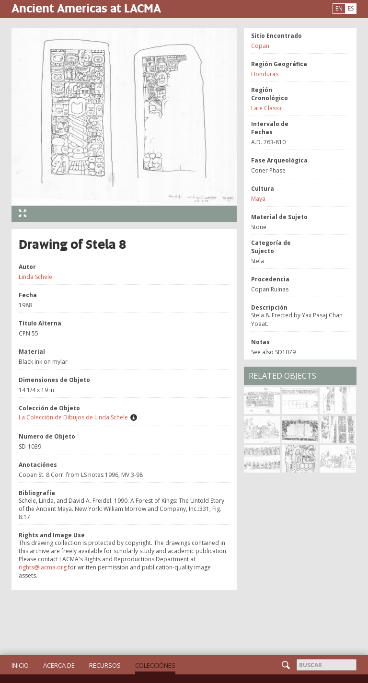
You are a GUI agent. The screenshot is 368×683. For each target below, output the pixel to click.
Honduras (264, 74)
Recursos (105, 665)
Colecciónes (155, 665)
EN (339, 8)
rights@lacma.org (43, 567)
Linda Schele (35, 277)
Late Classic (267, 108)
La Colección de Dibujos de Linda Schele (73, 417)
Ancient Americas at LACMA (86, 8)
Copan (260, 46)
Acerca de (59, 665)
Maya (258, 199)
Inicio (20, 665)
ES (351, 8)
